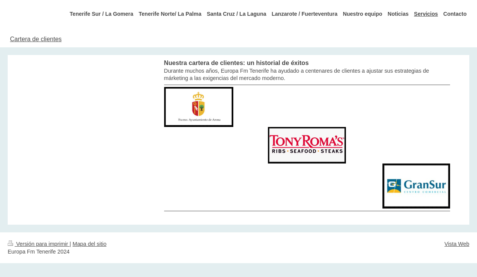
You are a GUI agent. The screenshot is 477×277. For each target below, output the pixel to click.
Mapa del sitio (89, 244)
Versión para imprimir (39, 244)
